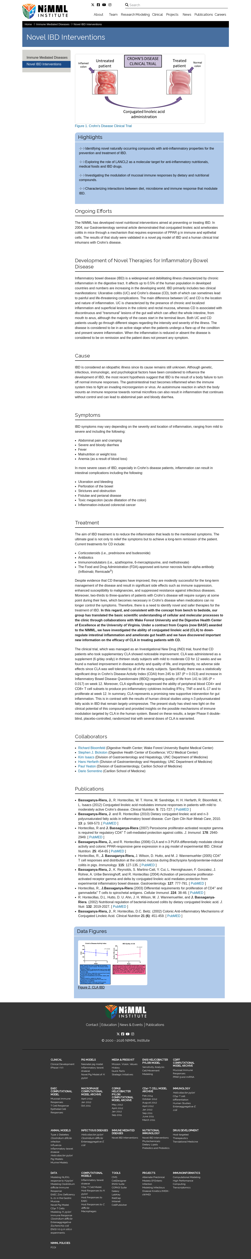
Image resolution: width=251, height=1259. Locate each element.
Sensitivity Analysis (153, 1067)
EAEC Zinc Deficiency (63, 1194)
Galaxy (115, 1191)
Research (128, 15)
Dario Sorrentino (90, 771)
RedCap (116, 1198)
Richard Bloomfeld (91, 748)
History (116, 1067)
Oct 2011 (86, 1105)
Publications (203, 15)
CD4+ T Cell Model (91, 1187)
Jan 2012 (86, 1102)
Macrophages (88, 1211)
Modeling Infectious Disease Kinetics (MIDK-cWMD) (155, 1191)
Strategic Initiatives (122, 1074)
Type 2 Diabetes (60, 1134)
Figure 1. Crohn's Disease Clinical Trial (140, 91)
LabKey (116, 1194)
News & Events (131, 1025)
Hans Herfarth (88, 761)
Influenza (56, 1145)
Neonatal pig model (92, 1064)
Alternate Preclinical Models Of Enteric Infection (153, 1181)
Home (28, 24)
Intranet (116, 1201)
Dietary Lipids (150, 1144)
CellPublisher (119, 1204)
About (98, 15)
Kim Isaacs (86, 757)
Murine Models (59, 1162)
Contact (92, 1025)
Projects (172, 15)
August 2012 (149, 1102)
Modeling (143, 15)
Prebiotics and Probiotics (155, 1148)
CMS (114, 1177)
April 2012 (87, 1098)
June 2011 (148, 1116)
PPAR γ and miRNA (183, 1077)
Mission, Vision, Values (124, 1064)
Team (113, 15)
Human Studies (182, 1103)
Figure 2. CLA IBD (112, 964)
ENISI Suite (118, 1184)
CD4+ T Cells (57, 1208)
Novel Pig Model (60, 1204)
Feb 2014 (147, 1095)
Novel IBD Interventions (88, 24)
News (187, 15)
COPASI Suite (119, 1187)
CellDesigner (119, 1180)
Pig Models (57, 1159)
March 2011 (148, 1119)
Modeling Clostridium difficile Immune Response (63, 1187)
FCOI (53, 1247)
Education (109, 1025)
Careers (220, 15)
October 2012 (149, 1099)
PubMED (182, 809)
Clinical (157, 15)
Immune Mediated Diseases (53, 24)
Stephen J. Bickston (92, 752)
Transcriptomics (181, 1187)
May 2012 (117, 1104)
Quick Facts (118, 1071)
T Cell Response (60, 1105)
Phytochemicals (151, 1141)
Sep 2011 (117, 1115)
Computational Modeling (186, 1177)
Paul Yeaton (87, 766)
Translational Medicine (185, 1141)
